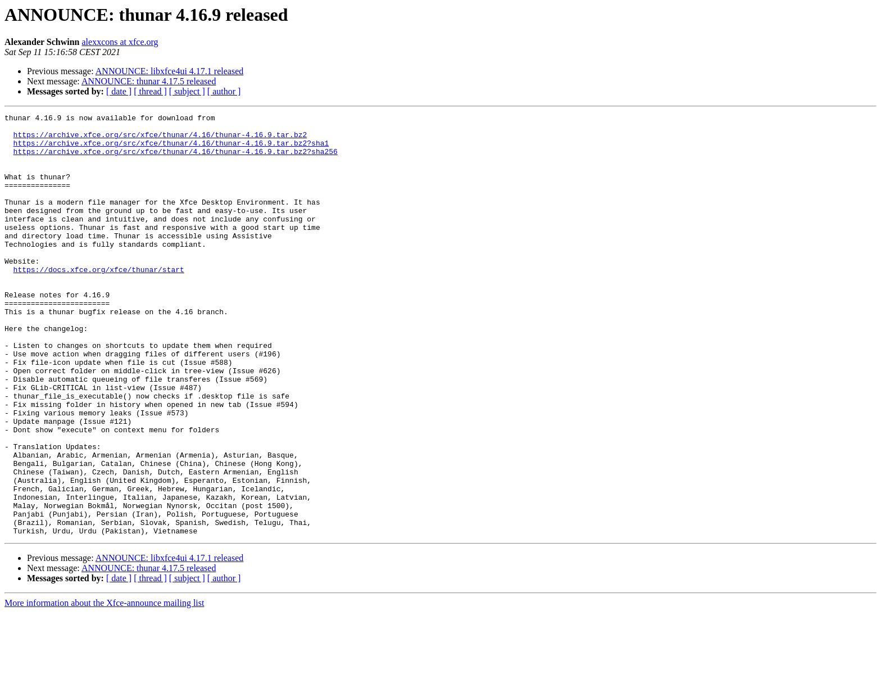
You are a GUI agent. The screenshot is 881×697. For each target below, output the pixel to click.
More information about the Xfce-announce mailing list (104, 687)
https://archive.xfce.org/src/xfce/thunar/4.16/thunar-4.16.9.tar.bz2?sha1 (171, 149)
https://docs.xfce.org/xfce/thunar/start (98, 301)
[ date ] (118, 91)
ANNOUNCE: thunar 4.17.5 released (148, 81)
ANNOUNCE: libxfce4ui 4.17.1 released (170, 71)
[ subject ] (187, 91)
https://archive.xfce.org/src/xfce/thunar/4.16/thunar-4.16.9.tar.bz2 (160, 139)
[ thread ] (150, 91)
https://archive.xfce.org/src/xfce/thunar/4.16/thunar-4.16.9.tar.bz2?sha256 (175, 160)
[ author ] (224, 91)
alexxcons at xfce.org (120, 42)
